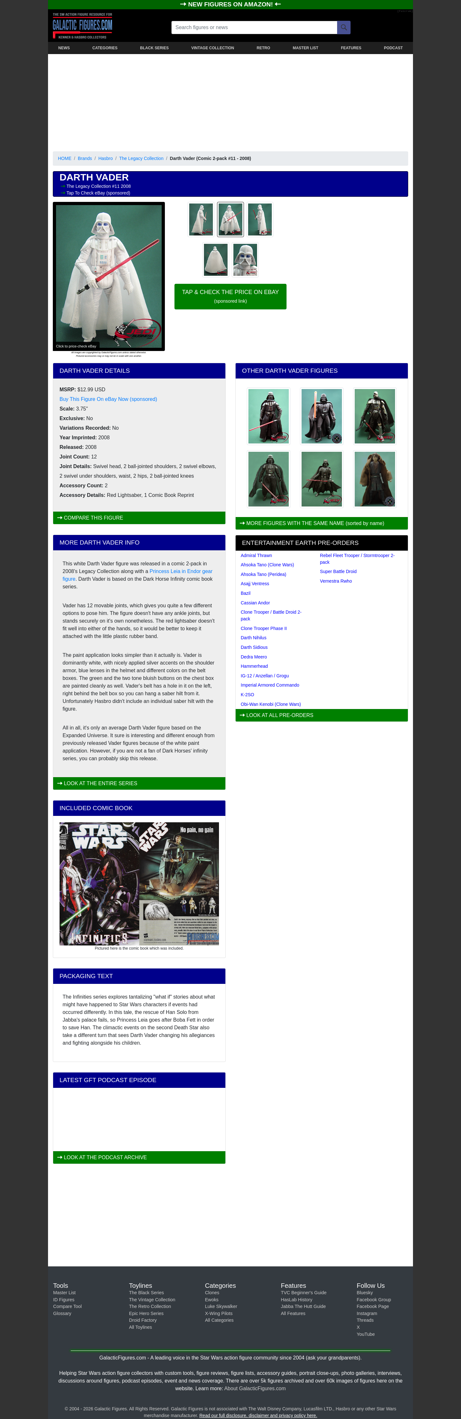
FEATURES (351, 48)
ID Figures (63, 1299)
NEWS (64, 48)
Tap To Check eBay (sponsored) (98, 192)
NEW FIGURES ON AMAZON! (231, 4)
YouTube (366, 1334)
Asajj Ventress (255, 583)
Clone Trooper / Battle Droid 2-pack (271, 615)
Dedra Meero (254, 656)
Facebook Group (374, 1299)
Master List (64, 1292)
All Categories (219, 1320)
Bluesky (365, 1292)
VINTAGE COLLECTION (212, 48)
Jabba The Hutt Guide (303, 1306)
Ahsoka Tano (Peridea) (263, 574)
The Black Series (146, 1292)
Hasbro (105, 158)
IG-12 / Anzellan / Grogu (265, 675)
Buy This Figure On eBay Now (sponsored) (108, 399)
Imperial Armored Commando (270, 685)
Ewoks (211, 1299)
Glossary (62, 1313)
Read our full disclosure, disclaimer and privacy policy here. (258, 1415)
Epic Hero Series (146, 1313)
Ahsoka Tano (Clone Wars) (267, 564)
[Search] (344, 27)
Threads (365, 1320)
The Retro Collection (150, 1306)
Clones (212, 1292)
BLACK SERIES (154, 48)
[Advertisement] (230, 101)
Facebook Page (373, 1306)
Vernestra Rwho (336, 581)
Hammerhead (254, 666)
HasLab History (296, 1299)
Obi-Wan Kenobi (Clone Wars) (271, 704)
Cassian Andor (255, 602)
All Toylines (140, 1327)
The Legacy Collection (141, 158)
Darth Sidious (254, 647)
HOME (64, 158)
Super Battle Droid (338, 571)
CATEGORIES (105, 48)
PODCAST (393, 48)
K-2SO (247, 694)
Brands (85, 158)
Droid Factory (143, 1320)
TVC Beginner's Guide (304, 1292)
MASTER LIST (305, 48)
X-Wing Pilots (218, 1313)
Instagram (367, 1313)
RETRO (263, 48)
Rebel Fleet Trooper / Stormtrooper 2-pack (357, 559)
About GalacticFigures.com (255, 1388)
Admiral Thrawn (256, 555)
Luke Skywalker (221, 1306)
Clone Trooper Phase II (264, 628)
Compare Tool (67, 1306)
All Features (293, 1313)
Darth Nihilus (253, 637)
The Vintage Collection (152, 1299)
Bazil (245, 593)
